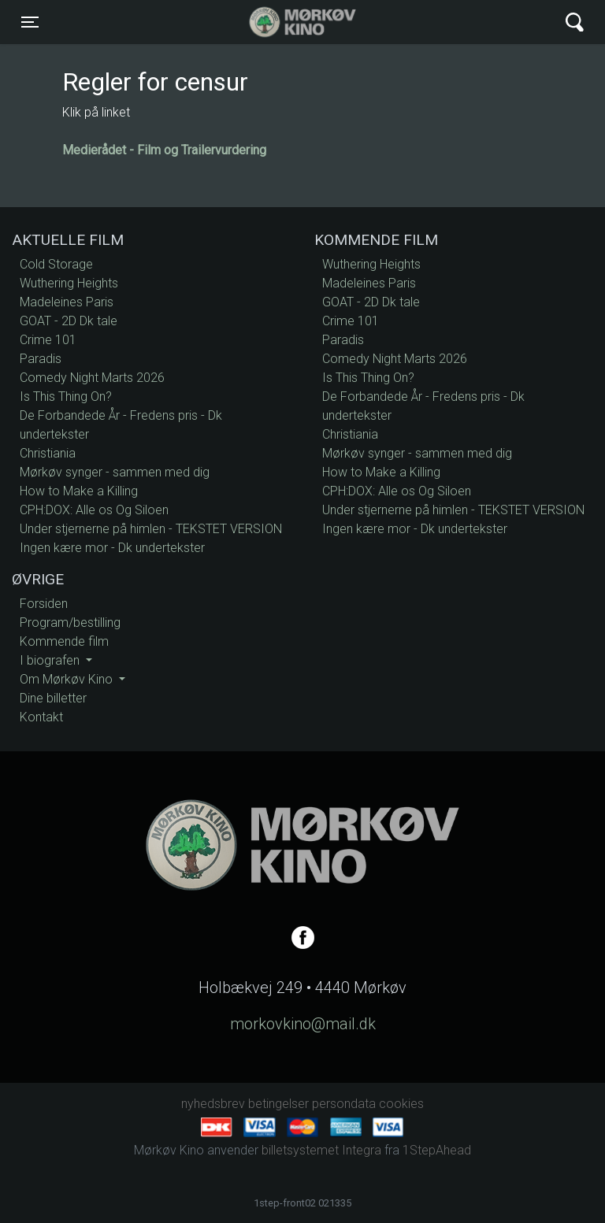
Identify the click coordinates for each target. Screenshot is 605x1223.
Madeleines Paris (66, 302)
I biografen (51, 660)
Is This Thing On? (66, 396)
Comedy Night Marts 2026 (92, 377)
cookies (401, 1103)
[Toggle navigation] (30, 22)
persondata (344, 1103)
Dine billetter (53, 698)
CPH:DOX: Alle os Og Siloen (94, 509)
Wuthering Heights (69, 283)
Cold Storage (56, 264)
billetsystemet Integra (321, 1150)
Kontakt (41, 717)
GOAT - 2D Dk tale (68, 320)
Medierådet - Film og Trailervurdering (164, 150)
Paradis (40, 358)
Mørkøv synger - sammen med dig (115, 472)
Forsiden (44, 603)
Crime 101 (48, 339)
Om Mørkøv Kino (68, 679)
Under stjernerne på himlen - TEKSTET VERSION (151, 528)
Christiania (48, 453)
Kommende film (64, 641)
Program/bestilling (70, 622)
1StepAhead (437, 1150)
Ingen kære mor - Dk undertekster (112, 547)
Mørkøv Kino (287, 22)
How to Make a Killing (79, 491)
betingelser (278, 1103)
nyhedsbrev (213, 1103)
